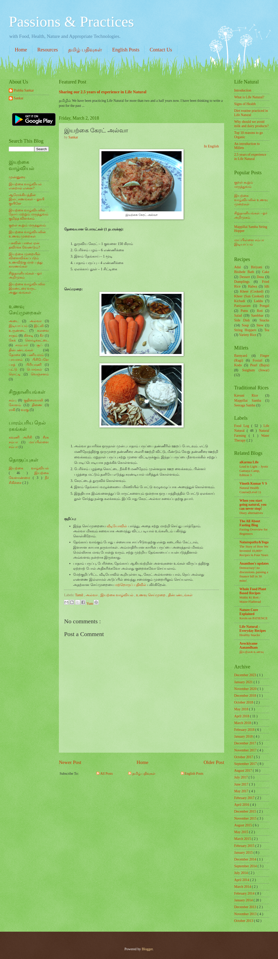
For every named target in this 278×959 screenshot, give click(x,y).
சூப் (39, 345)
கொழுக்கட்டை (37, 340)
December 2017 (245, 743)
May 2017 (241, 791)
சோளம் (15, 405)
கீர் (42, 335)
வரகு (25, 410)
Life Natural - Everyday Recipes (252, 629)
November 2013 (245, 914)
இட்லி (39, 326)
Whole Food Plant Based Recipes (252, 591)
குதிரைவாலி (33, 400)
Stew (259, 325)
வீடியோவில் (117, 526)
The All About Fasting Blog (249, 523)
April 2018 (242, 716)
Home (21, 49)
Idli (266, 286)
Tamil (79, 595)
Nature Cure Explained (248, 612)
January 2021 (243, 682)
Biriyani (256, 267)
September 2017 (246, 764)
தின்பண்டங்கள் (180, 595)
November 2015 (245, 818)
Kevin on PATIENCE (253, 618)
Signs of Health (245, 104)
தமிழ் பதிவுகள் (85, 49)
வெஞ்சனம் (40, 374)
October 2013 (244, 921)
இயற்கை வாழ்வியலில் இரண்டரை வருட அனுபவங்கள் (27, 288)
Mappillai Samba (247, 400)
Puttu (244, 311)
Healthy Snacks (249, 635)
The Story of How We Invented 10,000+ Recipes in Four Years (253, 551)
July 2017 (241, 777)
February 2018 (244, 730)
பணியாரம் (35, 355)
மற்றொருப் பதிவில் (130, 585)
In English (211, 146)
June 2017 (241, 784)
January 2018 (243, 736)
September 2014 (246, 866)
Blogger (147, 949)
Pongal (264, 306)
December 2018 (245, 696)
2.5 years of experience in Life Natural (250, 157)
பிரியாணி (34, 365)
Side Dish (242, 320)
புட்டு (13, 369)
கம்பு (12, 400)
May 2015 (241, 832)
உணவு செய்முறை (151, 595)
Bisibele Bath (244, 272)
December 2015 (245, 811)
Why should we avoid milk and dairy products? (251, 124)
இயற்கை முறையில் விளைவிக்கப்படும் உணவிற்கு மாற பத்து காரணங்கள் (26, 260)
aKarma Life (248, 462)
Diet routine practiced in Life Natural (251, 113)
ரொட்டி (15, 374)
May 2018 (241, 709)
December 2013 (245, 907)
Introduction (242, 90)
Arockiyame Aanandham (248, 645)
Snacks (264, 320)
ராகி (12, 410)
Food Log (242, 426)
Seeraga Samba (244, 405)
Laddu (258, 301)
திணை (37, 405)
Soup (245, 325)
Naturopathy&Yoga (253, 542)
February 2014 (244, 893)
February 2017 (244, 798)
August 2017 (243, 770)
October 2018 (244, 702)
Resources (47, 49)
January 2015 (243, 852)
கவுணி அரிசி (20, 437)
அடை (14, 321)
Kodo (238, 365)
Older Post (214, 762)
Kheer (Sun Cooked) (249, 296)
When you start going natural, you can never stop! (252, 504)
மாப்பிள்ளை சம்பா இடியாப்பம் (249, 242)
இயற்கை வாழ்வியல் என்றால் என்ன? (25, 186)
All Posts (104, 773)
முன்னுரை (17, 177)
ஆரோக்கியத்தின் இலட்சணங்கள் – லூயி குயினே (26, 199)
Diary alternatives (251, 513)
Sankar (18, 98)
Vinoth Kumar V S (253, 483)
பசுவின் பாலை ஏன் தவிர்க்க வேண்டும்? (24, 245)
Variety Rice (247, 335)
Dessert (245, 277)
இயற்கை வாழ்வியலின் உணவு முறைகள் (27, 234)
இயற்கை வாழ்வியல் (117, 595)
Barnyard (240, 356)
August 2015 (243, 825)
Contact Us (161, 49)
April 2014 (242, 880)
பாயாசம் (16, 360)
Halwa (252, 286)
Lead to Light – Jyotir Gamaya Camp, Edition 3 (253, 471)
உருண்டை (17, 330)
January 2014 (243, 900)
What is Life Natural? (249, 97)
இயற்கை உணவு (251, 652)
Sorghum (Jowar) (255, 370)
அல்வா (92, 595)
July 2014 (241, 873)
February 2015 (244, 846)
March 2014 (243, 887)
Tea (266, 330)
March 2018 (243, 723)
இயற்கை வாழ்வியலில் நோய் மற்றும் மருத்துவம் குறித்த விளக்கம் (28, 214)
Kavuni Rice (246, 395)
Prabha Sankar (24, 90)
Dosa (260, 277)
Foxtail (257, 360)
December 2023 (245, 675)
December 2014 (245, 859)
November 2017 (245, 750)
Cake (265, 272)
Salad (238, 315)
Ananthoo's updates (254, 563)
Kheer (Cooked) (251, 291)
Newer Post (70, 762)
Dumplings (241, 282)
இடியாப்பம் (18, 326)
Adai (237, 267)
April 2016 (242, 805)
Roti (260, 311)
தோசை (15, 355)
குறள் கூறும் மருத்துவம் (27, 225)
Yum (90, 603)
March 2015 (243, 839)
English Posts (125, 49)
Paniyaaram (242, 306)
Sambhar (257, 315)
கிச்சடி (28, 335)
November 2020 (245, 689)
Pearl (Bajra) (259, 365)
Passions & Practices (71, 21)
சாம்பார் (21, 345)
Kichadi (239, 301)
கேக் (12, 340)
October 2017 (244, 757)
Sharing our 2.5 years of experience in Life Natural (103, 92)
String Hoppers (245, 330)
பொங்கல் (34, 369)
